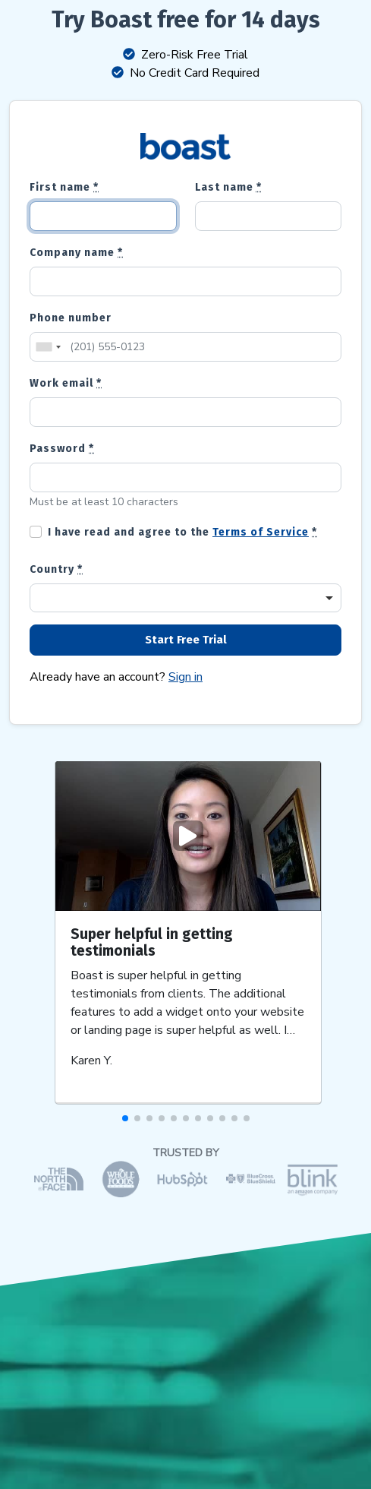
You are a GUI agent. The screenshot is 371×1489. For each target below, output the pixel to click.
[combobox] (47, 347)
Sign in (185, 677)
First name (64, 187)
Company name (76, 252)
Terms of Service (260, 532)
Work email (66, 383)
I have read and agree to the (182, 532)
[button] (125, 1118)
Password (62, 448)
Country (56, 569)
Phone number (71, 317)
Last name (228, 187)
